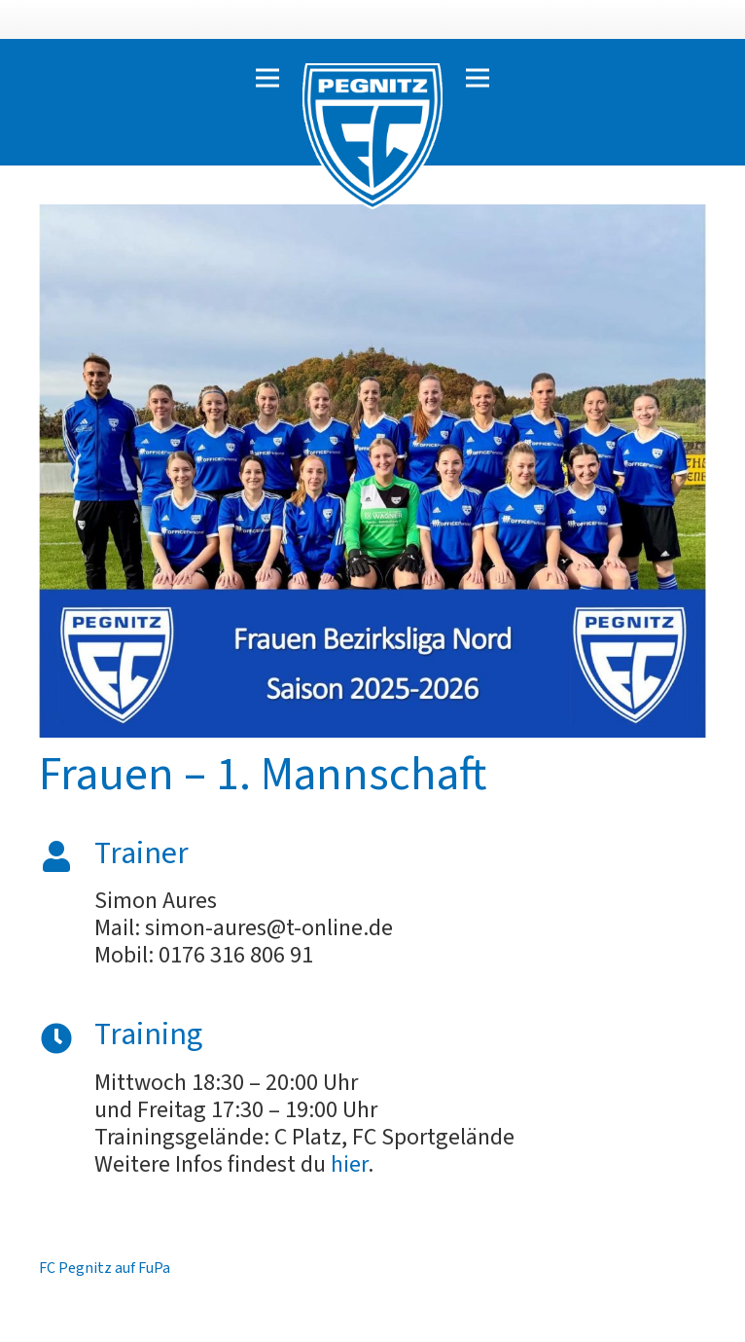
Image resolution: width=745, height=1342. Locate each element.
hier (349, 1164)
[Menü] (267, 78)
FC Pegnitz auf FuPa (104, 1268)
